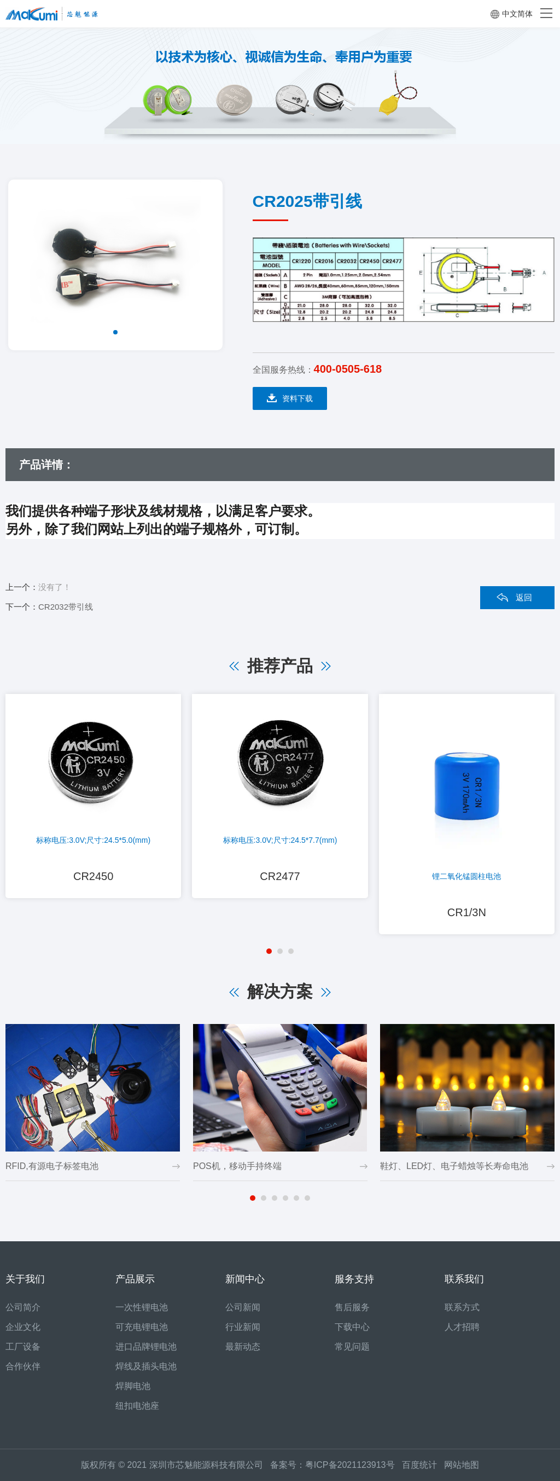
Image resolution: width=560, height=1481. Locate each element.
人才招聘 (462, 1327)
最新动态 (242, 1346)
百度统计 (423, 1465)
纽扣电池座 (137, 1405)
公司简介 (22, 1307)
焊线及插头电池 (146, 1366)
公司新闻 (242, 1307)
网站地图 (461, 1465)
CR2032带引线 (65, 606)
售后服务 (352, 1307)
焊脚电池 (132, 1386)
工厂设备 (22, 1346)
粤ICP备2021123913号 (350, 1465)
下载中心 (352, 1327)
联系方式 (462, 1307)
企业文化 (22, 1327)
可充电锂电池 (141, 1327)
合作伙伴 (22, 1366)
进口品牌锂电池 (146, 1346)
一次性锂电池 (141, 1307)
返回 (524, 597)
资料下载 (290, 398)
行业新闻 (242, 1327)
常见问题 (352, 1346)
